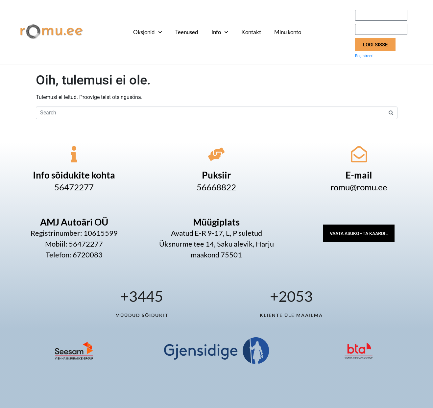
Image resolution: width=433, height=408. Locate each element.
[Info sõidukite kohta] (74, 154)
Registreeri (364, 56)
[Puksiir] (216, 154)
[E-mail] (359, 154)
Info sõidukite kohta (74, 174)
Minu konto (287, 32)
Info (219, 32)
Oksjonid (147, 32)
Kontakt (251, 32)
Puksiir (216, 174)
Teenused (186, 32)
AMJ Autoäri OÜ (74, 222)
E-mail (359, 174)
